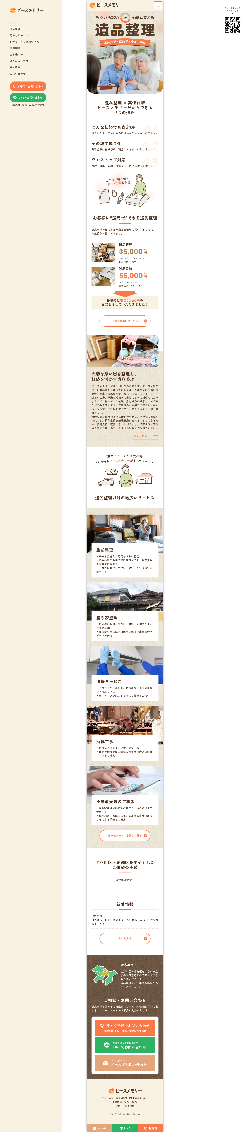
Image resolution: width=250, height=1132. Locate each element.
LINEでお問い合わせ (28, 97)
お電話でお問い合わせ (28, 86)
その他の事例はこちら (125, 321)
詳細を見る (140, 436)
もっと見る (125, 938)
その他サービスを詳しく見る (125, 835)
